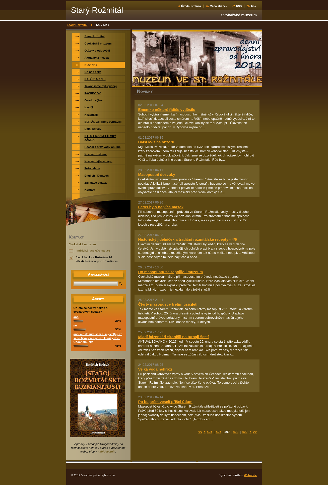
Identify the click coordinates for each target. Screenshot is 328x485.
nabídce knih (106, 451)
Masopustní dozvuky (156, 174)
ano (76, 316)
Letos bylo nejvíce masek (161, 207)
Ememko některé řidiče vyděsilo (166, 109)
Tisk (253, 6)
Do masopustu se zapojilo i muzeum (170, 272)
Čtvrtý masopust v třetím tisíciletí (168, 304)
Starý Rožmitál (78, 24)
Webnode (250, 475)
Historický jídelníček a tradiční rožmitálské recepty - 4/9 (187, 239)
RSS (239, 6)
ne (75, 325)
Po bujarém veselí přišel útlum (165, 401)
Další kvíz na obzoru (156, 142)
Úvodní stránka (191, 6)
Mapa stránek (218, 6)
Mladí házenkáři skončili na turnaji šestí (173, 337)
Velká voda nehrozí (155, 369)
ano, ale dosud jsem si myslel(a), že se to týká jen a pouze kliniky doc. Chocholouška (98, 338)
